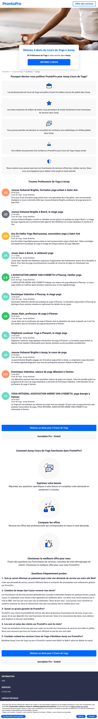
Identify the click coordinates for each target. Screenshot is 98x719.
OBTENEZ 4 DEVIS (49, 62)
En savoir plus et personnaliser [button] (13, 716)
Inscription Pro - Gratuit (49, 436)
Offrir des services (84, 3)
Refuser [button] (80, 716)
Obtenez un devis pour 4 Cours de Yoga (49, 428)
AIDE (3, 681)
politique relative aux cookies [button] (79, 706)
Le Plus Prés (6, 692)
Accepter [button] (92, 716)
